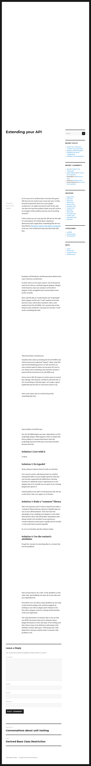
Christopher (9, 203)
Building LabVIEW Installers (75, 150)
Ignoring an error (77, 180)
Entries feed (70, 250)
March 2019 (70, 212)
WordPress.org (71, 254)
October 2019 (70, 208)
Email (8, 693)
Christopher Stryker (11, 757)
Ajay (68, 169)
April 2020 (70, 200)
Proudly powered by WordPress (28, 757)
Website (9, 701)
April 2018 (70, 219)
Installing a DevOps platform (75, 156)
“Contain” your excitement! (75, 149)
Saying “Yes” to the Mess (74, 147)
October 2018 (70, 215)
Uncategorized (71, 236)
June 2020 (70, 199)
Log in (68, 249)
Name (8, 684)
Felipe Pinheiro (71, 173)
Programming (71, 234)
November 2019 (71, 206)
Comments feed (71, 252)
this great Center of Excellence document (46, 226)
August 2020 (70, 197)
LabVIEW (8, 208)
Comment (9, 657)
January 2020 (71, 204)
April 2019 (69, 210)
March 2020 (70, 202)
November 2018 (71, 214)
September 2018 (71, 217)
